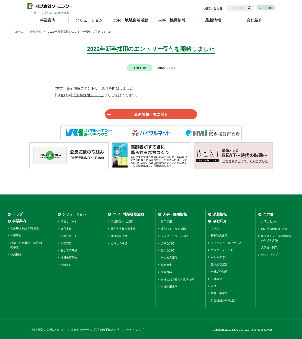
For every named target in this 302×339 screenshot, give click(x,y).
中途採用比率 (169, 286)
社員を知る (168, 250)
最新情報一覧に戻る (147, 114)
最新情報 (213, 20)
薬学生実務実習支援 (123, 229)
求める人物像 (169, 257)
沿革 (213, 286)
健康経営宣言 (219, 264)
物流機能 (16, 254)
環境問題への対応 (122, 221)
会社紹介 (254, 20)
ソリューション (89, 20)
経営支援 (66, 229)
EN (270, 7)
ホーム (19, 31)
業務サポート (69, 221)
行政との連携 (119, 243)
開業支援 (66, 243)
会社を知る (168, 243)
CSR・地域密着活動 (130, 20)
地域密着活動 (119, 236)
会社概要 (216, 279)
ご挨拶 (215, 228)
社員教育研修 (69, 257)
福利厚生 (166, 265)
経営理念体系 (219, 235)
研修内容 (166, 272)
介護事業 (16, 235)
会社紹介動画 (219, 271)
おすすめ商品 (69, 250)
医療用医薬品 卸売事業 (24, 228)
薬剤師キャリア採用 (173, 229)
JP (261, 7)
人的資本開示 (269, 247)
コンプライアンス (222, 250)
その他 (268, 214)
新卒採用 (166, 221)
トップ (17, 214)
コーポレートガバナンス (226, 243)
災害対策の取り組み (223, 300)
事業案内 (48, 20)
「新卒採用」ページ (88, 95)
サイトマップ (269, 255)
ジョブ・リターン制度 (175, 236)
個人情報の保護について (276, 229)
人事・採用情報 (172, 20)
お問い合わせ (213, 8)
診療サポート (69, 236)
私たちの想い (219, 257)
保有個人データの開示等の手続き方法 (95, 330)
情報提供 (66, 265)
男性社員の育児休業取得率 (177, 279)
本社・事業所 (219, 293)
